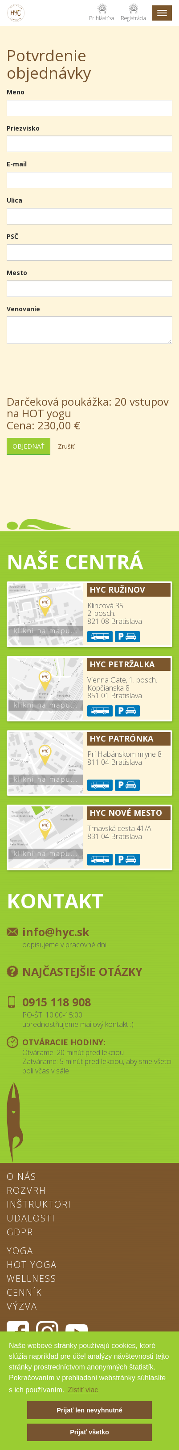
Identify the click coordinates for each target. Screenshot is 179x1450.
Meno (15, 92)
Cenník (24, 1293)
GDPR (20, 1232)
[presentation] (74, 368)
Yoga (20, 1251)
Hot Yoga (32, 1265)
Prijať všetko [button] (89, 1432)
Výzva (22, 1307)
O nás (22, 1177)
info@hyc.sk (56, 931)
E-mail (17, 164)
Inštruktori (39, 1205)
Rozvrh (26, 1191)
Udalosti (31, 1218)
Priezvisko (23, 128)
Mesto (17, 272)
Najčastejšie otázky (82, 971)
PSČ (12, 236)
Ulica (14, 200)
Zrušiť (66, 446)
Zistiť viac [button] (83, 1390)
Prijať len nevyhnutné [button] (89, 1410)
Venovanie (23, 309)
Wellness (32, 1279)
